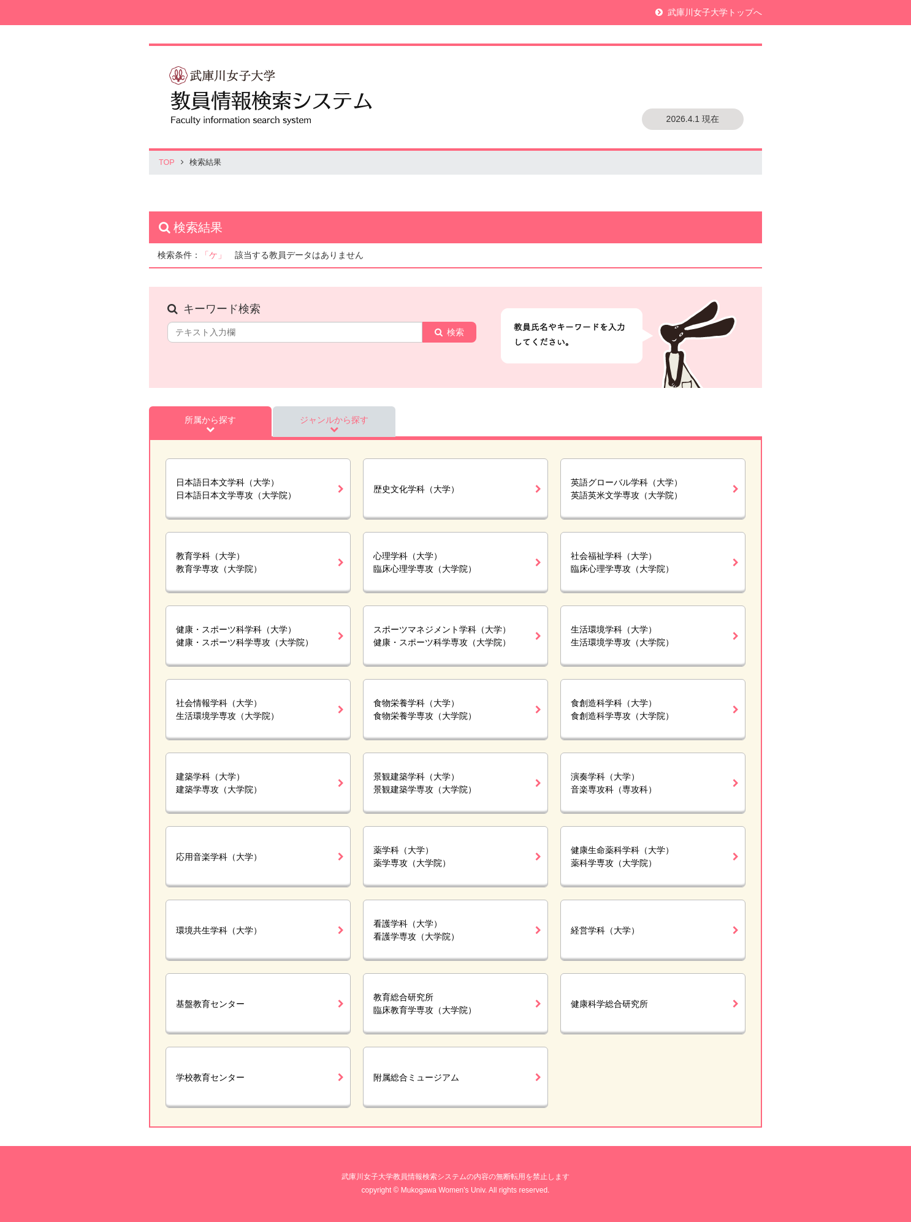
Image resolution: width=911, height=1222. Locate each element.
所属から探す (210, 420)
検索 (455, 332)
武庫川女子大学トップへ (715, 12)
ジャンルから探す (334, 420)
